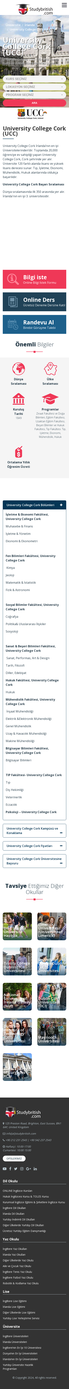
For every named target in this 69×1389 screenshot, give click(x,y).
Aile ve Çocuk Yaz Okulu (17, 1266)
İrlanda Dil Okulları (13, 1213)
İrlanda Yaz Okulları (14, 1254)
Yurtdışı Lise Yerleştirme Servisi (21, 1318)
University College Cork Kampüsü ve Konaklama (32, 830)
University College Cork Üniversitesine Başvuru (34, 861)
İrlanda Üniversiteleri (15, 1342)
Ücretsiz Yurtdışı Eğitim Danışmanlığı (24, 1231)
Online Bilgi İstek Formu (34, 279)
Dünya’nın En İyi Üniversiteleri (20, 1353)
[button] (34, 79)
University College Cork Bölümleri (30, 505)
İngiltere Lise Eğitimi (14, 1301)
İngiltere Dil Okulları (14, 1208)
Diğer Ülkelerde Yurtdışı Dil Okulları (23, 1225)
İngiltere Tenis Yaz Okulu (17, 1272)
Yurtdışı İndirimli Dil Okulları (19, 1219)
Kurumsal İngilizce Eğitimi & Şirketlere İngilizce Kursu (34, 1202)
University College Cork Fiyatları (29, 846)
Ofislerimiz (14, 1158)
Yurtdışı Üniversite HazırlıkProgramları (18, 1366)
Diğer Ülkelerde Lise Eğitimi (19, 1312)
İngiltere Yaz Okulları (15, 1249)
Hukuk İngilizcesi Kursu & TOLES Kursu (26, 1196)
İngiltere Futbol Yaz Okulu (18, 1277)
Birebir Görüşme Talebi (34, 324)
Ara (34, 102)
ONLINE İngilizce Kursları (17, 1190)
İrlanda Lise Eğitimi (14, 1307)
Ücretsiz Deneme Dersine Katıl (36, 301)
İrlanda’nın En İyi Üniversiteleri (20, 1359)
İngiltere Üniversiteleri (15, 1336)
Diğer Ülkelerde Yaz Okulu (18, 1260)
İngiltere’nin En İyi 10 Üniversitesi (22, 1347)
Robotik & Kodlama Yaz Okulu (21, 1283)
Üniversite (13, 25)
